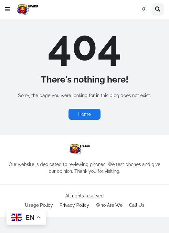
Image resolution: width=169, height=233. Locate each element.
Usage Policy (39, 205)
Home (84, 114)
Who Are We (109, 205)
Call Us (136, 205)
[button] (8, 9)
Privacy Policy (74, 205)
